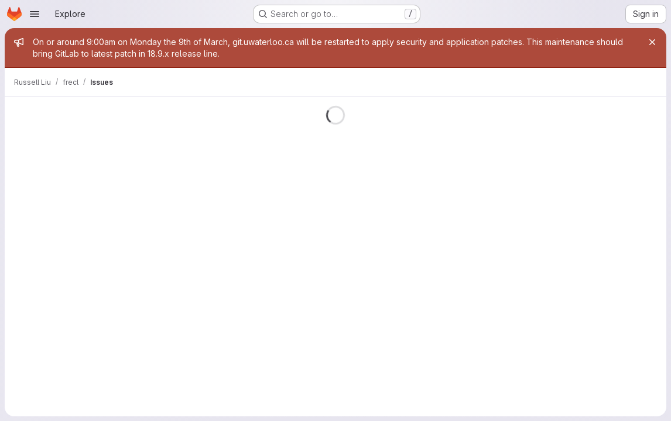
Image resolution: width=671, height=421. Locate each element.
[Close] (652, 42)
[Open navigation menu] (34, 14)
